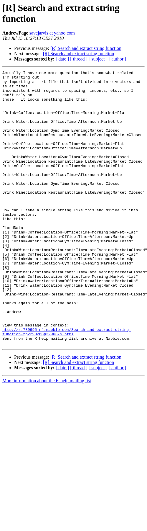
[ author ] (117, 58)
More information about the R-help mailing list (46, 435)
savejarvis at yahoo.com (52, 32)
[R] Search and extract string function (85, 48)
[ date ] (62, 58)
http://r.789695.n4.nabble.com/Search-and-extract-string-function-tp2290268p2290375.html (66, 384)
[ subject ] (98, 58)
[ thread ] (78, 58)
